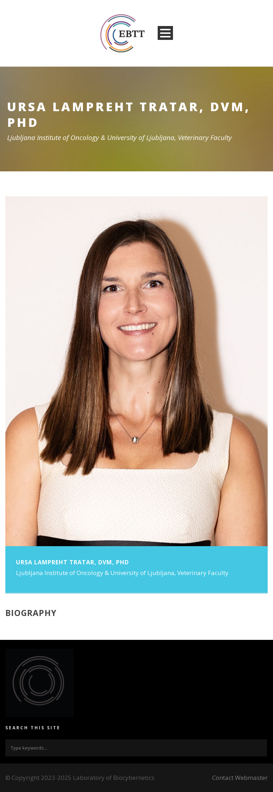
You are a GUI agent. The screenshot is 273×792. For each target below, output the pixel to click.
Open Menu (165, 33)
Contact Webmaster (240, 777)
